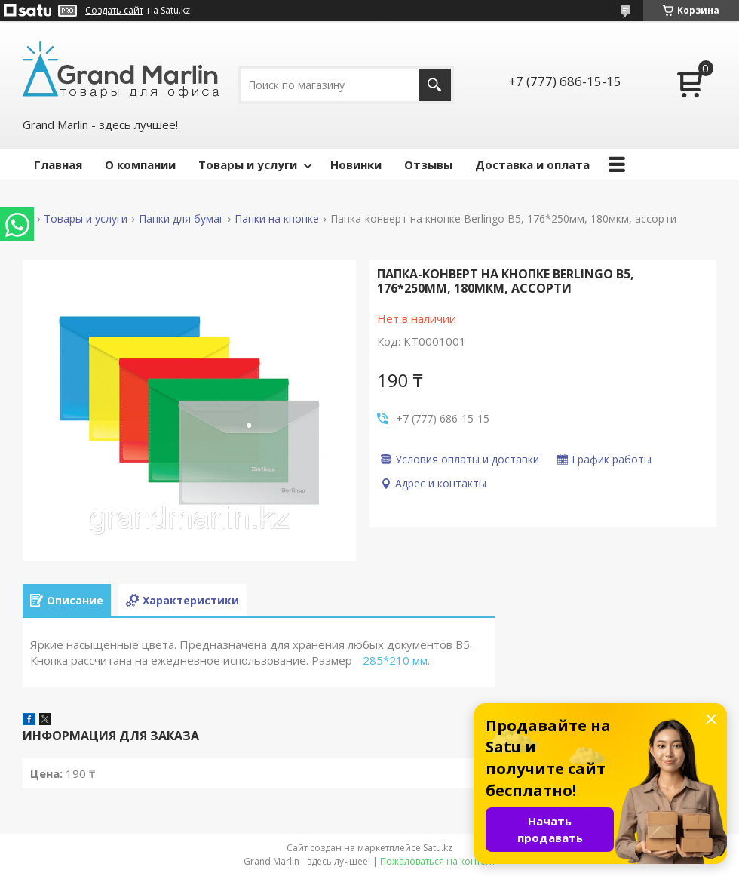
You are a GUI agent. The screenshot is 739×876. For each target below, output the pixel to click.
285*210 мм (395, 660)
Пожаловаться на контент (437, 861)
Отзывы (428, 164)
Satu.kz (437, 847)
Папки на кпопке (277, 219)
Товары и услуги (247, 164)
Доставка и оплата (532, 164)
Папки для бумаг (181, 219)
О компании (140, 164)
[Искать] (435, 85)
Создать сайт (114, 10)
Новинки (356, 164)
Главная (58, 164)
